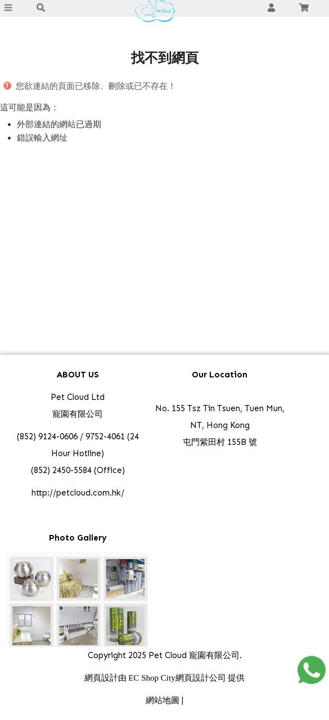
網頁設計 (101, 677)
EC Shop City (151, 677)
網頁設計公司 (200, 677)
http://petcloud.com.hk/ (77, 493)
